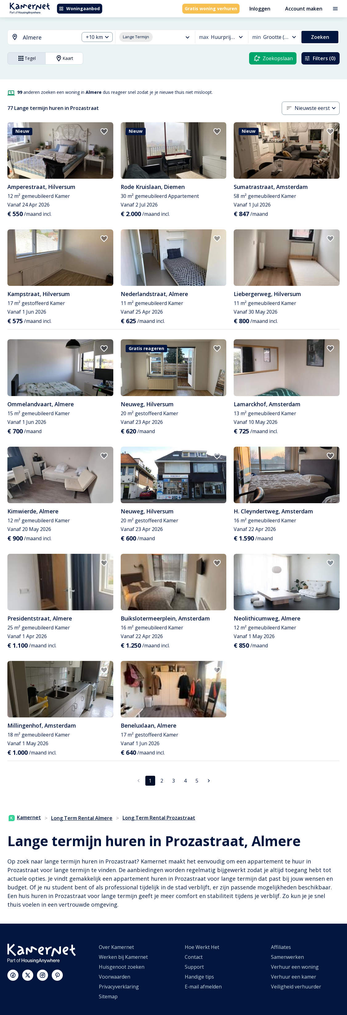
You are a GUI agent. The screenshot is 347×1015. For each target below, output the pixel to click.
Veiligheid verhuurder (296, 986)
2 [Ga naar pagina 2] (161, 780)
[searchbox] (48, 37)
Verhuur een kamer (293, 976)
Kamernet (25, 817)
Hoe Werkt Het (202, 947)
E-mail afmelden (203, 986)
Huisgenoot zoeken (121, 966)
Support (194, 966)
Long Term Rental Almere (81, 818)
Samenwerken (287, 957)
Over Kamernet (116, 947)
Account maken (303, 8)
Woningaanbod (79, 8)
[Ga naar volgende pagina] (209, 781)
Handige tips (199, 976)
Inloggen (259, 8)
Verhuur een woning (295, 966)
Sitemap (108, 996)
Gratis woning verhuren (211, 8)
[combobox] (39, 37)
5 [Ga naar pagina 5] (197, 780)
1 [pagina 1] (150, 780)
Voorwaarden (114, 976)
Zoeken (320, 37)
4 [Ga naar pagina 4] (185, 780)
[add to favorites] (104, 131)
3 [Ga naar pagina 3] (173, 780)
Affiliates (281, 947)
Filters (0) (320, 58)
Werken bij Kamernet (123, 957)
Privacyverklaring (119, 986)
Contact (194, 957)
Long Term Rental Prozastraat (159, 818)
